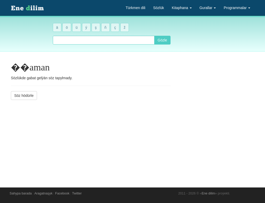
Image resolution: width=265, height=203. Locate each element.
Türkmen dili (135, 8)
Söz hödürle (24, 95)
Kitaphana (182, 8)
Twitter (77, 193)
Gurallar (208, 8)
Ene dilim (208, 193)
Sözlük (158, 8)
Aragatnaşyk (43, 193)
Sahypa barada (21, 193)
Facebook (62, 193)
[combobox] (103, 40)
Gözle (162, 40)
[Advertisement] (91, 140)
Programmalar (237, 8)
